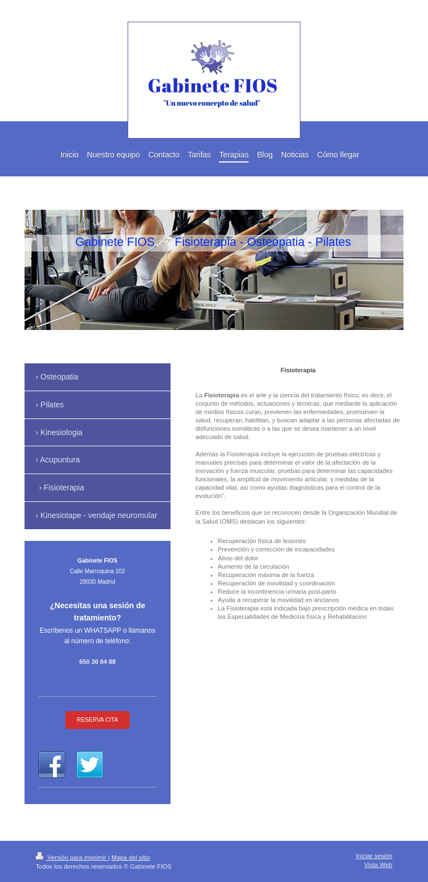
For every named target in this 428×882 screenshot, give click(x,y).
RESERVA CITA (97, 720)
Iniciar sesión (374, 856)
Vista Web (378, 864)
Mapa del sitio (130, 857)
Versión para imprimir (72, 857)
